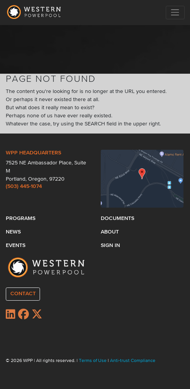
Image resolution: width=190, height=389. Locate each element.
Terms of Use (93, 361)
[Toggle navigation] (175, 12)
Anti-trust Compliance (132, 361)
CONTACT (23, 293)
